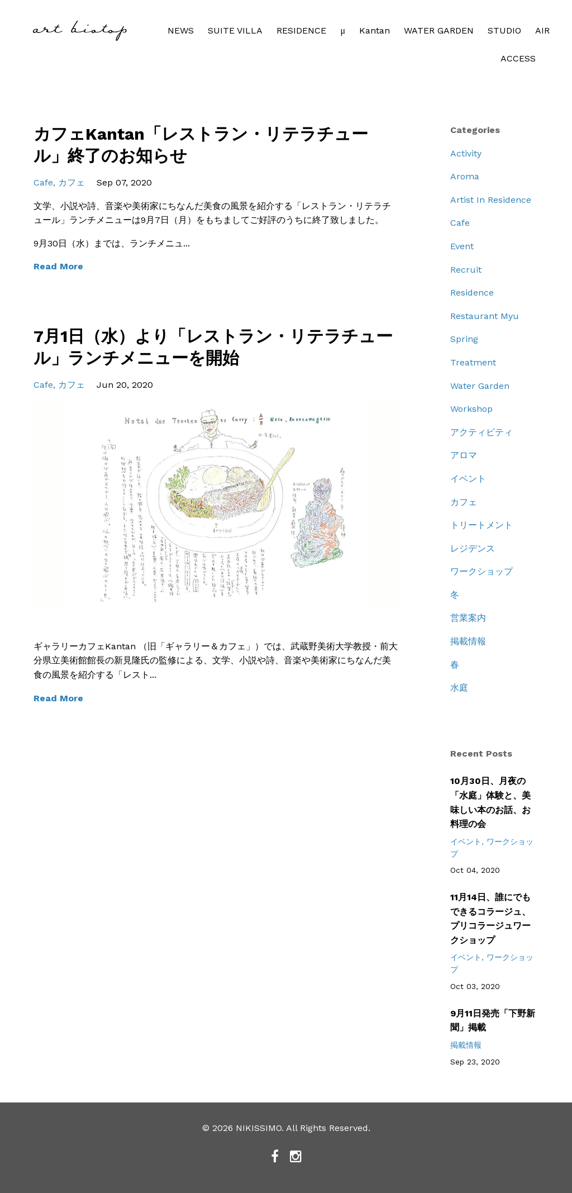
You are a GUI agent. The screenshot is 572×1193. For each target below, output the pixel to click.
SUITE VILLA (235, 30)
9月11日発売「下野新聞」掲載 (492, 1020)
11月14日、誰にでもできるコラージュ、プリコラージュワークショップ (490, 918)
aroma (464, 176)
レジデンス (472, 548)
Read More (58, 266)
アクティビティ (481, 432)
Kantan (374, 30)
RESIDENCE (301, 30)
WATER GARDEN (439, 30)
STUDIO (504, 30)
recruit (466, 269)
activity (466, 153)
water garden (479, 386)
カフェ (71, 182)
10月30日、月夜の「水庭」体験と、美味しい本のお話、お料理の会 (490, 802)
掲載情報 (468, 641)
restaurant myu (484, 316)
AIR (542, 30)
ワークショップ (481, 571)
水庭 (459, 687)
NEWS (181, 30)
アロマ (463, 455)
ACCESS (518, 58)
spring (464, 339)
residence (472, 292)
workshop (471, 408)
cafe (43, 182)
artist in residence (490, 199)
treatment (473, 362)
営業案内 (468, 617)
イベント (468, 478)
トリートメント (481, 525)
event (462, 246)
